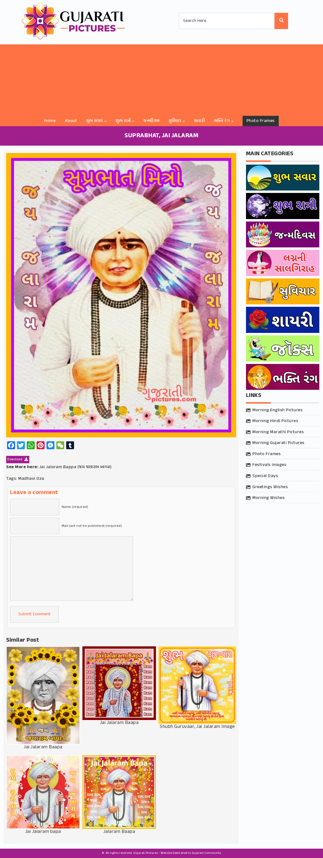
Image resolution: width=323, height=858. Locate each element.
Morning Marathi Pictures (278, 432)
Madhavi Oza (31, 478)
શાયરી (199, 121)
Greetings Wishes (270, 487)
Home (50, 121)
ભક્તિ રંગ (222, 121)
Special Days (265, 476)
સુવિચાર (175, 121)
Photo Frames (260, 121)
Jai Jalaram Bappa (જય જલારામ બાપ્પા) (75, 467)
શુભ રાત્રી (123, 121)
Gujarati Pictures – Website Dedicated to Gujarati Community (177, 853)
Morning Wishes (268, 498)
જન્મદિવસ (151, 121)
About (71, 121)
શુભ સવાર (94, 121)
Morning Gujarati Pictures (278, 443)
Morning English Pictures (277, 410)
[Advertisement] (161, 78)
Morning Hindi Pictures (275, 421)
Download (17, 459)
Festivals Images (269, 465)
